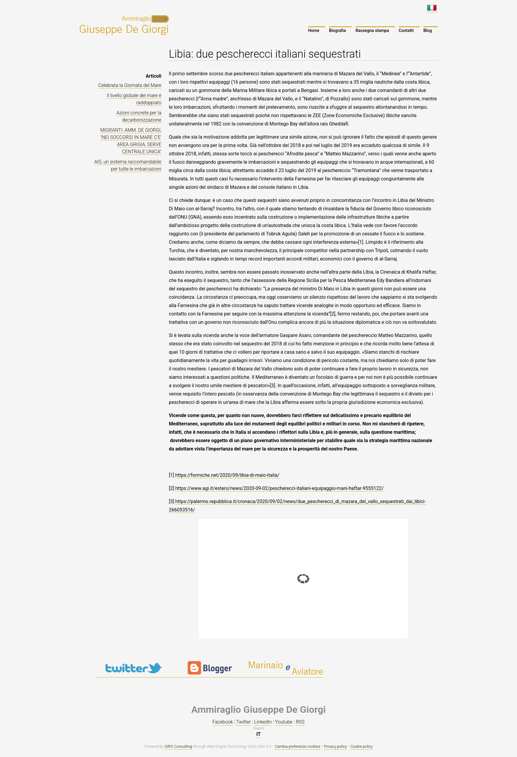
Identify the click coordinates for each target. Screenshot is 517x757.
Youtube (284, 722)
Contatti (406, 30)
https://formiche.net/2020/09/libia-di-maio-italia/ (227, 475)
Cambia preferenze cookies (297, 746)
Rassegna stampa (372, 30)
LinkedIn (263, 722)
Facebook (222, 722)
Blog (427, 30)
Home (313, 30)
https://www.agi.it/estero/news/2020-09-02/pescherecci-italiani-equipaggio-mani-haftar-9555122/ (279, 488)
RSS (300, 722)
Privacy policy (335, 746)
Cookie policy (362, 746)
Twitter (243, 722)
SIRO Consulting (178, 746)
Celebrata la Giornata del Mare (129, 85)
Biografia (337, 30)
